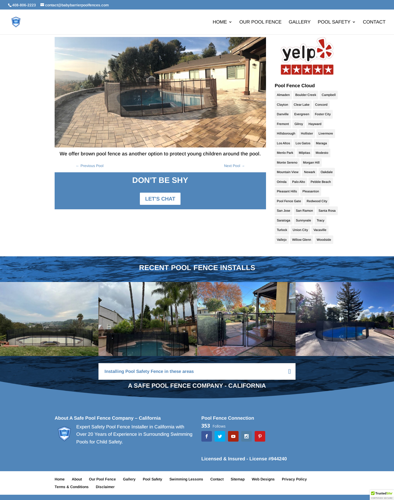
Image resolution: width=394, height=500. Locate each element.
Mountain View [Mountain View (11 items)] (287, 172)
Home (220, 22)
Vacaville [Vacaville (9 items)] (320, 230)
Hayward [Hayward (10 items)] (314, 124)
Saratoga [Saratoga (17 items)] (283, 220)
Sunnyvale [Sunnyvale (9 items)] (303, 220)
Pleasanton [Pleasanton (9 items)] (310, 191)
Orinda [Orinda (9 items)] (282, 182)
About (77, 479)
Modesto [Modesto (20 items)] (322, 153)
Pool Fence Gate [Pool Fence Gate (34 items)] (289, 201)
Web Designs (263, 479)
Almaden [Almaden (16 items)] (283, 95)
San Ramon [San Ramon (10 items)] (304, 210)
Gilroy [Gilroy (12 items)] (299, 124)
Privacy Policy (294, 479)
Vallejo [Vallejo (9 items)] (282, 240)
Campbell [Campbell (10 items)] (329, 95)
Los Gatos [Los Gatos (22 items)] (303, 143)
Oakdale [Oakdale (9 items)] (327, 172)
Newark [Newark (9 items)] (309, 172)
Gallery (300, 22)
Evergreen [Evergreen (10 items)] (301, 114)
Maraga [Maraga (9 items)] (321, 143)
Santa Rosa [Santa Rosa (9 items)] (327, 210)
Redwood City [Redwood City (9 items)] (317, 201)
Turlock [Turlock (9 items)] (282, 230)
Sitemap (238, 479)
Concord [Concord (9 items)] (321, 105)
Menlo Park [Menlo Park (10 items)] (285, 153)
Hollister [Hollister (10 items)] (307, 133)
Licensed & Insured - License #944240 (244, 458)
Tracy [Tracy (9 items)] (320, 220)
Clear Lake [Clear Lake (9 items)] (302, 105)
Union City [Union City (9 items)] (300, 230)
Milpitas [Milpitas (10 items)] (304, 153)
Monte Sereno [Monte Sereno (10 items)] (287, 162)
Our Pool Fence (260, 22)
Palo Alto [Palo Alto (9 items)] (298, 182)
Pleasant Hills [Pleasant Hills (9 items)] (287, 191)
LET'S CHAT (160, 199)
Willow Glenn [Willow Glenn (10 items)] (301, 240)
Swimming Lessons (186, 479)
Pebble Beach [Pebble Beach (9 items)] (321, 182)
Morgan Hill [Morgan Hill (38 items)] (311, 162)
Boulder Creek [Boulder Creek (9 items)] (305, 95)
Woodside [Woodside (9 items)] (324, 240)
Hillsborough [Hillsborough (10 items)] (286, 133)
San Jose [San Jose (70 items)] (283, 210)
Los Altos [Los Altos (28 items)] (283, 143)
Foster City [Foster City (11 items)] (323, 114)
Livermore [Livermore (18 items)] (326, 133)
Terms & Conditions (72, 487)
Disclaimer (105, 487)
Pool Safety (334, 22)
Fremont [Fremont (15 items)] (283, 124)
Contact (374, 22)
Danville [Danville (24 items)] (283, 114)
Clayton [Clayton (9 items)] (282, 105)
